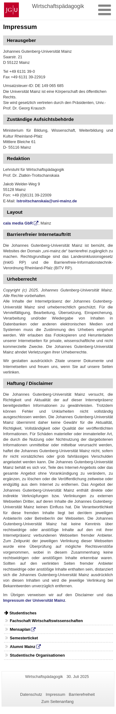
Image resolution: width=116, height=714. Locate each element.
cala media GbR (18, 223)
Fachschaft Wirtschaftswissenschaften (46, 620)
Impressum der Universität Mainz (34, 600)
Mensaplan (20, 629)
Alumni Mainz (22, 646)
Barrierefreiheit (82, 694)
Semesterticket (24, 638)
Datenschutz (31, 694)
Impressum (55, 694)
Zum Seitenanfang (57, 701)
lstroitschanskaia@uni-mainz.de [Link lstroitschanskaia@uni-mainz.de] (46, 201)
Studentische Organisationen (37, 655)
